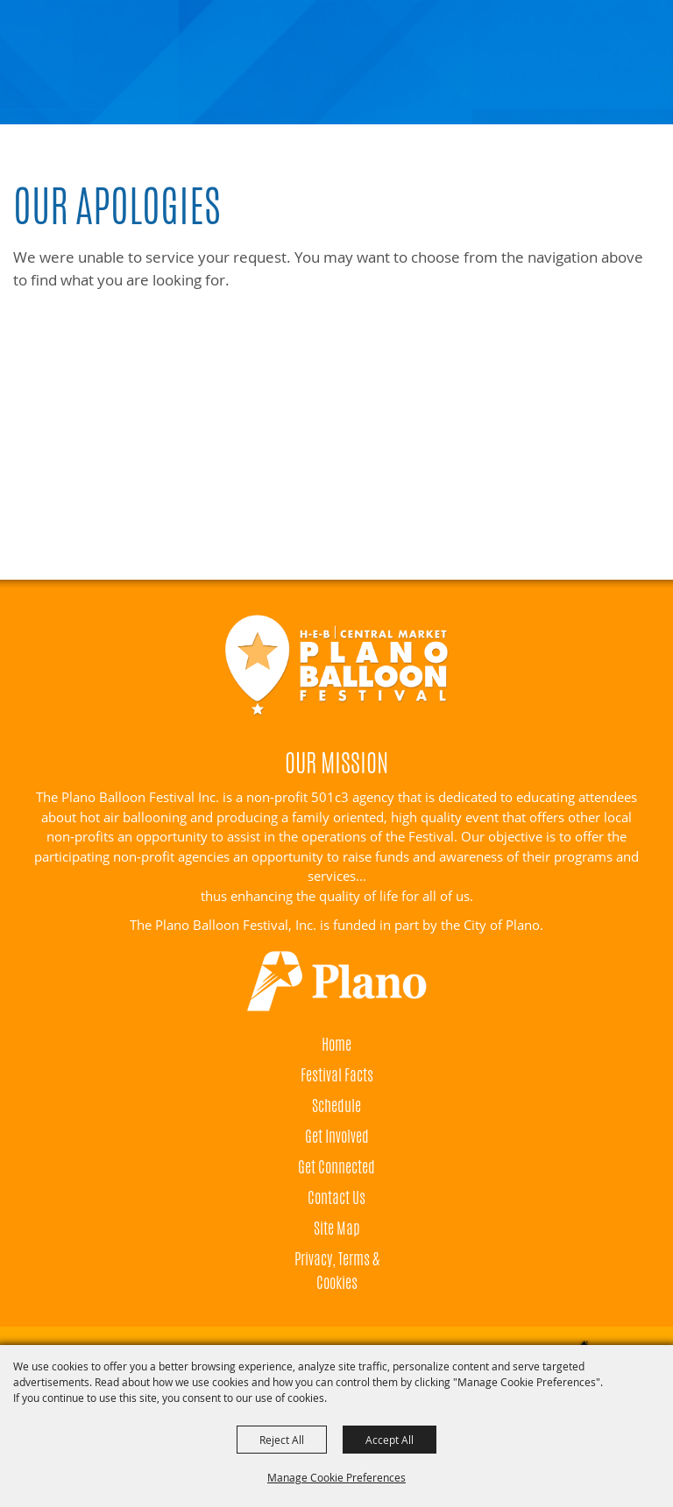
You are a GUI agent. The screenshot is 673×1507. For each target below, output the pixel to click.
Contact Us (336, 1197)
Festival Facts (337, 1074)
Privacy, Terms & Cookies (336, 1270)
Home (336, 1043)
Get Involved (337, 1135)
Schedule (336, 1105)
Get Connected (336, 1166)
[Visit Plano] (336, 981)
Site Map (337, 1227)
